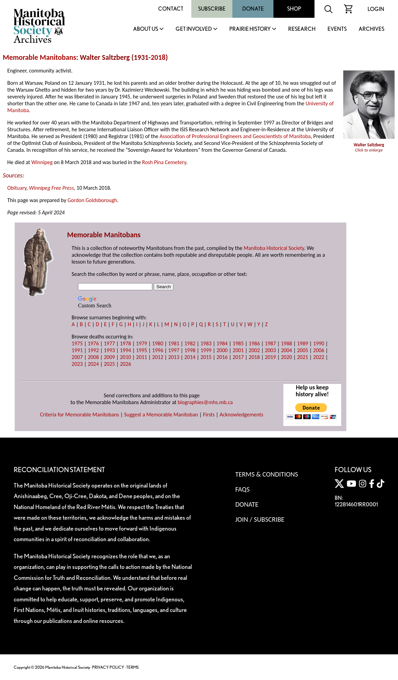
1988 (286, 343)
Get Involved (194, 29)
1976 (93, 343)
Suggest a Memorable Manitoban (161, 414)
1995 (141, 350)
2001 (238, 350)
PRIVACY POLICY (108, 667)
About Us (145, 29)
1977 (109, 343)
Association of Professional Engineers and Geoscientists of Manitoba (235, 136)
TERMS (132, 667)
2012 (157, 357)
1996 (157, 350)
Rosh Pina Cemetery (164, 162)
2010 (125, 357)
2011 (141, 357)
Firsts (209, 414)
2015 (206, 357)
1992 (93, 350)
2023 (77, 364)
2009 (109, 357)
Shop (294, 8)
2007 (77, 357)
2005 (302, 350)
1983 (206, 343)
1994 (125, 350)
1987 (270, 343)
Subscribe (212, 8)
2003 (270, 350)
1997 (173, 350)
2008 (93, 357)
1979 (141, 343)
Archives (371, 29)
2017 (238, 357)
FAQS (242, 489)
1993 (109, 350)
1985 (238, 343)
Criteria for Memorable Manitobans (79, 414)
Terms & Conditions (266, 474)
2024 (93, 364)
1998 (189, 350)
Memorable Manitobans (39, 57)
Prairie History (250, 29)
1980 (157, 343)
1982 (189, 343)
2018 (158, 57)
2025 (109, 364)
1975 (77, 343)
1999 (206, 350)
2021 (302, 357)
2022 (318, 357)
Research (302, 29)
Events (337, 29)
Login (376, 9)
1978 (125, 343)
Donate (253, 8)
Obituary (16, 188)
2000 (222, 350)
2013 (173, 357)
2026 (125, 364)
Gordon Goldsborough (92, 200)
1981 (173, 343)
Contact (170, 8)
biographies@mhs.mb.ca (205, 402)
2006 (318, 350)
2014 (189, 357)
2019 (270, 357)
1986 (254, 343)
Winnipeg (41, 162)
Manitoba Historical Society (274, 248)
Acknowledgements (242, 414)
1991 (77, 350)
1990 (318, 343)
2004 (286, 350)
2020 (286, 357)
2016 (222, 357)
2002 (254, 350)
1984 (222, 343)
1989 (302, 343)
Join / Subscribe (259, 519)
